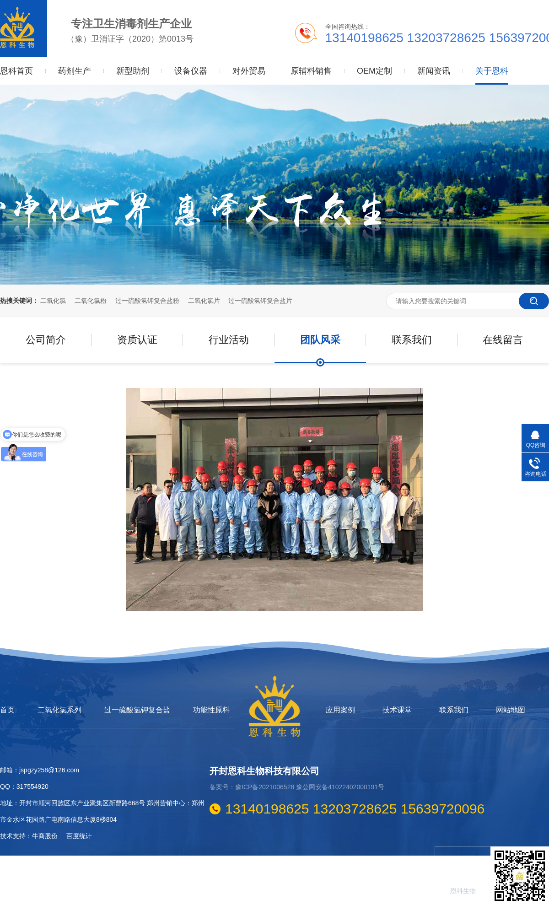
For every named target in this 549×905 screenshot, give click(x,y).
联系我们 (412, 339)
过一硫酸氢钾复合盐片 (260, 300)
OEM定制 (374, 70)
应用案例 (340, 710)
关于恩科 (491, 61)
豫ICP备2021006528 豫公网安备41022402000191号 (309, 787)
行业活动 (229, 339)
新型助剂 (132, 70)
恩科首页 (16, 70)
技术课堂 (397, 710)
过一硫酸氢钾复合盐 (137, 710)
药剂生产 (74, 70)
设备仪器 (190, 70)
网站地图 (510, 710)
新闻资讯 (433, 70)
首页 (7, 710)
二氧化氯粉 (91, 300)
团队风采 (320, 339)
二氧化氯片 (204, 300)
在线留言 (503, 339)
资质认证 (137, 339)
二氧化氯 (53, 300)
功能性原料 (211, 710)
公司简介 (46, 339)
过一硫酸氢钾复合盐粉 (147, 300)
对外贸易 (248, 70)
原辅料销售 (311, 70)
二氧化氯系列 (59, 710)
